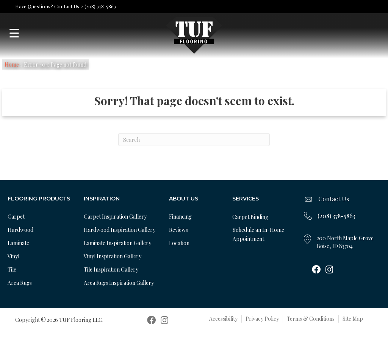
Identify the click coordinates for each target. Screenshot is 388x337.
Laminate (18, 243)
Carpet (16, 216)
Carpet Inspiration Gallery (115, 216)
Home (12, 64)
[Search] (194, 139)
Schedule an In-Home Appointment (258, 234)
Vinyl (13, 256)
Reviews (178, 229)
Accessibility (223, 318)
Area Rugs (20, 282)
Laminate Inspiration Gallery (117, 243)
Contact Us (333, 199)
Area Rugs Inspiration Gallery (119, 282)
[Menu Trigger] (14, 33)
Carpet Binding (250, 217)
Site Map (353, 318)
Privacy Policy (262, 318)
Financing (180, 216)
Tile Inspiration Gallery (111, 269)
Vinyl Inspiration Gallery (112, 256)
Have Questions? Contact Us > (49, 6)
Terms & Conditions (311, 318)
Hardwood (20, 229)
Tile (12, 269)
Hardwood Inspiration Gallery (119, 229)
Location (179, 243)
